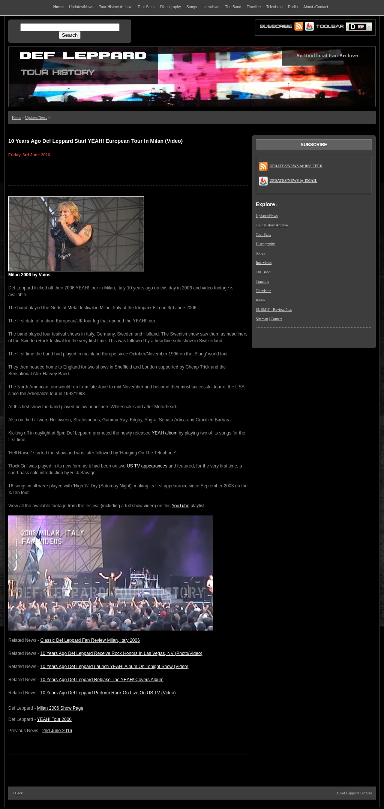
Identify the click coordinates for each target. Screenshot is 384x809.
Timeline (262, 281)
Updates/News (36, 117)
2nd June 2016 (57, 730)
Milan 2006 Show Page (60, 708)
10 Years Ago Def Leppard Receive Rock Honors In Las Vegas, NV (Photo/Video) (121, 653)
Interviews (264, 263)
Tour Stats (263, 234)
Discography (265, 244)
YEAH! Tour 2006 (54, 719)
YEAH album (164, 433)
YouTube (180, 505)
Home (16, 117)
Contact (276, 319)
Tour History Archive (272, 225)
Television (264, 291)
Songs (260, 253)
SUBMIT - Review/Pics (274, 309)
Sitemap (262, 319)
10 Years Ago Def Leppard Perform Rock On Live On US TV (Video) (108, 692)
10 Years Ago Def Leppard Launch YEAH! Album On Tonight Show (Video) (114, 666)
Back (19, 793)
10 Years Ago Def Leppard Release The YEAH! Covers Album (101, 679)
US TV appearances (147, 466)
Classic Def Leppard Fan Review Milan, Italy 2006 (90, 640)
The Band (263, 272)
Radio (260, 300)
